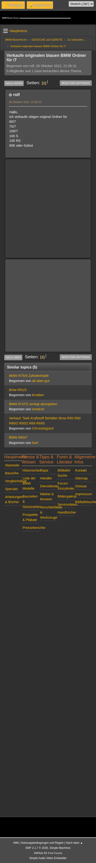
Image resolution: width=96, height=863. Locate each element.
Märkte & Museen (47, 496)
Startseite (12, 465)
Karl (35, 443)
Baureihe (12, 473)
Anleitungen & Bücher (13, 499)
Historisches (30, 470)
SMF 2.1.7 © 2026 (36, 848)
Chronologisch (43, 428)
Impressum (83, 494)
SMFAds (38, 853)
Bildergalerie (66, 496)
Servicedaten (66, 504)
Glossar (81, 486)
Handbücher (66, 512)
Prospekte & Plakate (30, 517)
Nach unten (14, 83)
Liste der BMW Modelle (28, 483)
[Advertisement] (43, 205)
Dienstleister (48, 486)
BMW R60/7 (18, 437)
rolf (16, 94)
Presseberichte (30, 528)
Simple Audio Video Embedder (48, 858)
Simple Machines (60, 848)
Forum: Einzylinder (66, 486)
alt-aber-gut (40, 381)
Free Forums (55, 853)
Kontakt (81, 470)
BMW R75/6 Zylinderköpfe (29, 376)
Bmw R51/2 (18, 390)
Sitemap (81, 478)
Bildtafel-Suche (64, 473)
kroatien (38, 395)
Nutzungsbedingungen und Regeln (42, 842)
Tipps (44, 470)
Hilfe (16, 842)
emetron (38, 409)
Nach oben (13, 357)
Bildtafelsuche (83, 502)
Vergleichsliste (13, 481)
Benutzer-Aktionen (76, 83)
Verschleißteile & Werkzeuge (48, 512)
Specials (11, 489)
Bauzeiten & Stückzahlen (30, 501)
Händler (46, 478)
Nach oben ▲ (74, 842)
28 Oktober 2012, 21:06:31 (25, 102)
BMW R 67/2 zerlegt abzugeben (33, 404)
